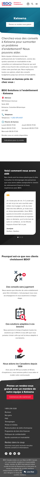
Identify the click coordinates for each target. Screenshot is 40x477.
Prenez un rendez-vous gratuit (20, 24)
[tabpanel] (20, 213)
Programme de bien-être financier (17, 431)
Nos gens (8, 415)
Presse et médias (11, 425)
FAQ (6, 418)
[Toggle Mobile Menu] (36, 4)
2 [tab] (20, 237)
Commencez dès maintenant (20, 397)
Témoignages (10, 422)
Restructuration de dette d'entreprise (18, 428)
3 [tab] (22, 237)
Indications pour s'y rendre (14, 140)
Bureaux (8, 412)
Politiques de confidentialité (15, 434)
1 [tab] (17, 237)
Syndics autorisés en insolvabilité (17, 437)
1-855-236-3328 (11, 408)
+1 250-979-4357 (16, 118)
